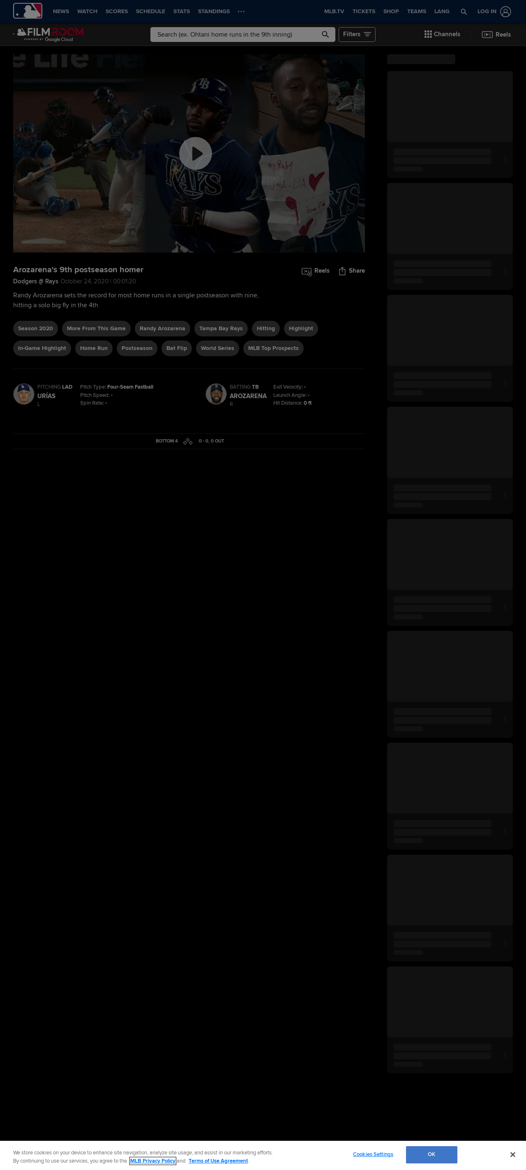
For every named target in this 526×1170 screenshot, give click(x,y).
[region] (263, 1155)
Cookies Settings (373, 1154)
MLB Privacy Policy (152, 1161)
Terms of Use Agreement (218, 1161)
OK (431, 1154)
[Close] (513, 1154)
